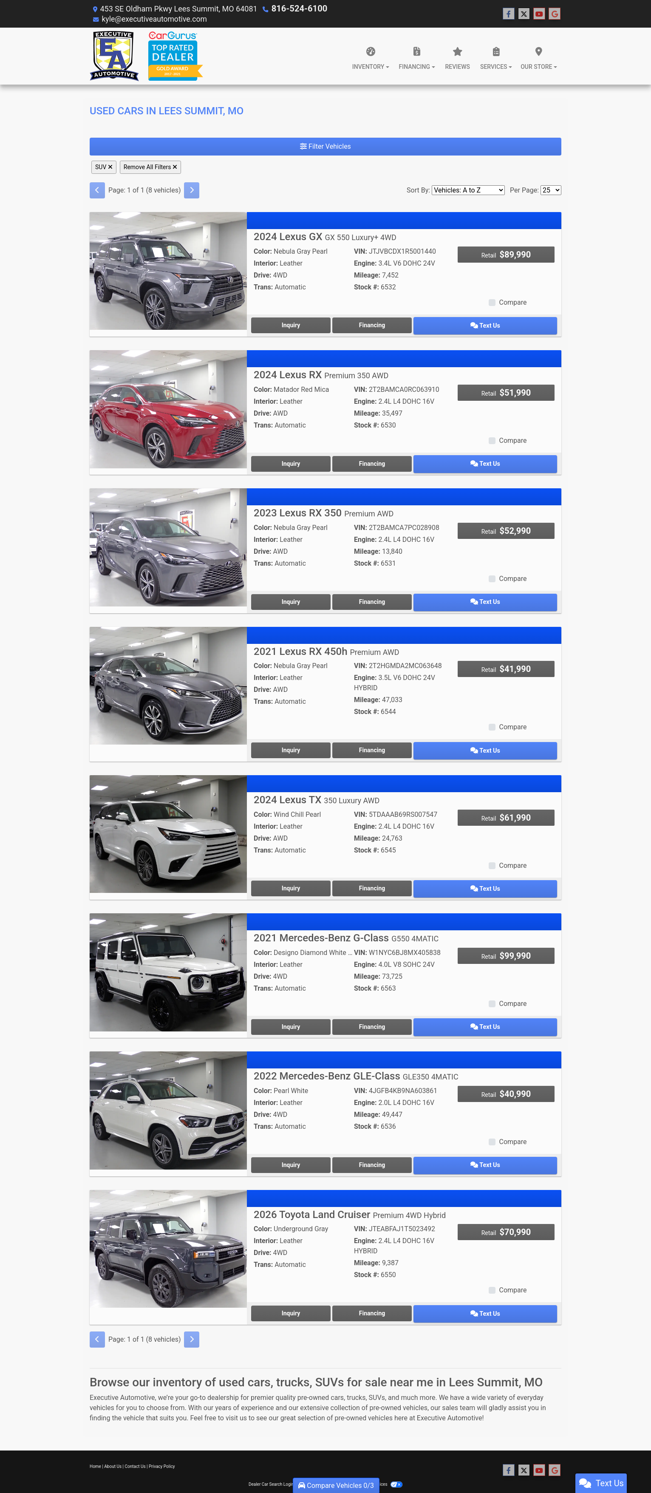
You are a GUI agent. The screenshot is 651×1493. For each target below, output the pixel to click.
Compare (512, 302)
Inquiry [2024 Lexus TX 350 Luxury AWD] (301, 877)
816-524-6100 (296, 8)
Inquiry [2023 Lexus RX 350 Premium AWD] (301, 595)
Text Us (506, 323)
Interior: (266, 263)
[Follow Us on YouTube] (539, 13)
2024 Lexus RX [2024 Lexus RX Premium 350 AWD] (321, 372)
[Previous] (97, 190)
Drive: (263, 275)
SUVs (377, 1379)
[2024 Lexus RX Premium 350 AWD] (168, 406)
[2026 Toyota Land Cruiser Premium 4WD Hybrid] (168, 1231)
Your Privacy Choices (375, 1465)
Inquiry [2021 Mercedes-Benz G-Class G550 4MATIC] (301, 1013)
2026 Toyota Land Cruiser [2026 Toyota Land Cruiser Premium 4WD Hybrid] (350, 1198)
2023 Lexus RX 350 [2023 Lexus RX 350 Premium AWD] (323, 508)
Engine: (365, 263)
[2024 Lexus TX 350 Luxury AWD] (168, 824)
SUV (104, 166)
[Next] (191, 190)
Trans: (263, 287)
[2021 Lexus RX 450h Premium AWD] (168, 678)
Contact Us (135, 1447)
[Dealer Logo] (146, 56)
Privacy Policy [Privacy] (162, 1447)
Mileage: (367, 275)
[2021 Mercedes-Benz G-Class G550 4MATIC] (168, 960)
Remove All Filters (150, 166)
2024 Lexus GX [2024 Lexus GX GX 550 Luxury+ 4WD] (325, 236)
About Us (113, 1447)
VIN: (360, 251)
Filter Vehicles (325, 146)
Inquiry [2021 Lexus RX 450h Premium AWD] (301, 741)
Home (95, 1447)
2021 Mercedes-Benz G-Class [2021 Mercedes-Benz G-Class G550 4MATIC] (346, 926)
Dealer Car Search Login (271, 1465)
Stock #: (366, 287)
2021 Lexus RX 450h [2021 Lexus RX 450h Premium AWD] (326, 644)
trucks (356, 1379)
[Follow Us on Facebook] (509, 13)
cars (337, 1379)
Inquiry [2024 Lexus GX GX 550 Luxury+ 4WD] (301, 323)
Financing (404, 323)
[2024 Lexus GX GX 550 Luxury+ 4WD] (168, 270)
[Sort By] (468, 190)
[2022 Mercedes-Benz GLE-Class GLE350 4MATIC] (168, 1096)
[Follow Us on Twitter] (524, 13)
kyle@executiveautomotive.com (155, 18)
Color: (263, 251)
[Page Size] (551, 190)
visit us (236, 1399)
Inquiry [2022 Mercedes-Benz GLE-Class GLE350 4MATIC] (301, 1149)
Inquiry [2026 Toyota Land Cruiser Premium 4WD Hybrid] (301, 1295)
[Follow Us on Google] (554, 13)
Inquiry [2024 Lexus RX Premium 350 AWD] (301, 459)
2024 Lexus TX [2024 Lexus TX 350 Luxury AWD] (316, 790)
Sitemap (337, 1465)
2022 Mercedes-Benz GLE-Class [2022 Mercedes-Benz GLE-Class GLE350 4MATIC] (356, 1062)
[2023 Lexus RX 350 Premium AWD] (168, 542)
